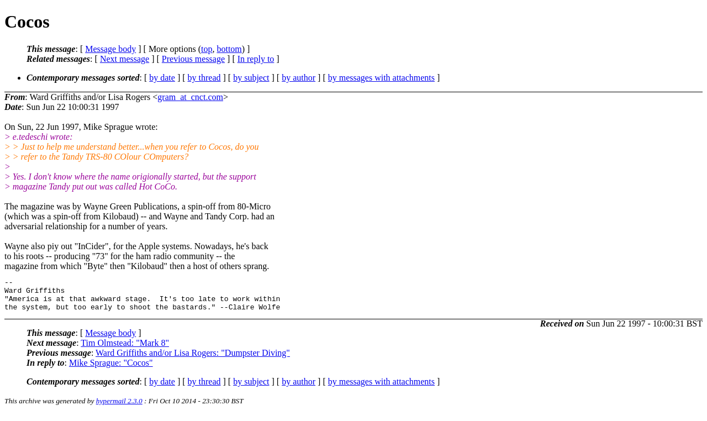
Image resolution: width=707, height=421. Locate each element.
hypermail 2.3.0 (119, 407)
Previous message (193, 59)
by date (162, 77)
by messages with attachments (381, 77)
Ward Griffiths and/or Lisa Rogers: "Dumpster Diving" (193, 359)
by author (298, 77)
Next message (124, 59)
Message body (110, 49)
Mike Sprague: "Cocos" (111, 369)
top (206, 49)
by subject (251, 77)
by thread (204, 77)
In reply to (256, 59)
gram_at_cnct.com (190, 97)
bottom (229, 49)
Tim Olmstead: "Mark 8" (125, 349)
